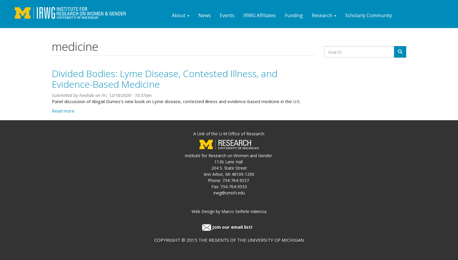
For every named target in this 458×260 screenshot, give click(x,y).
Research (324, 15)
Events (227, 15)
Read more (63, 111)
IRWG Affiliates (259, 15)
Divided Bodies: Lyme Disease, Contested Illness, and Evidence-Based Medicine (164, 78)
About (180, 15)
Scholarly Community (368, 15)
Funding (294, 15)
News (204, 15)
